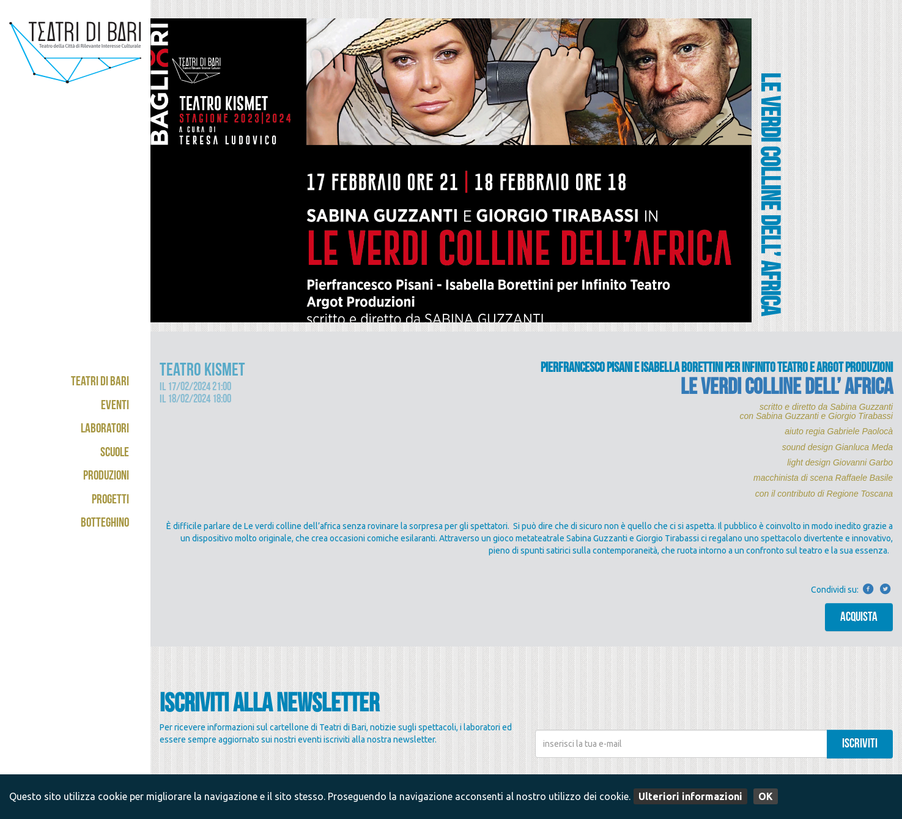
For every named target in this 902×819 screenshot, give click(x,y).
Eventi (115, 406)
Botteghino (105, 523)
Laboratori (105, 429)
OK (765, 796)
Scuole (114, 453)
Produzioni (106, 476)
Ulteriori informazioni (690, 796)
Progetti (110, 500)
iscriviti (860, 744)
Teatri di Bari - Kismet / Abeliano (75, 64)
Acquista (859, 618)
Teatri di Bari (100, 382)
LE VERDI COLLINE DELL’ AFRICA (787, 389)
